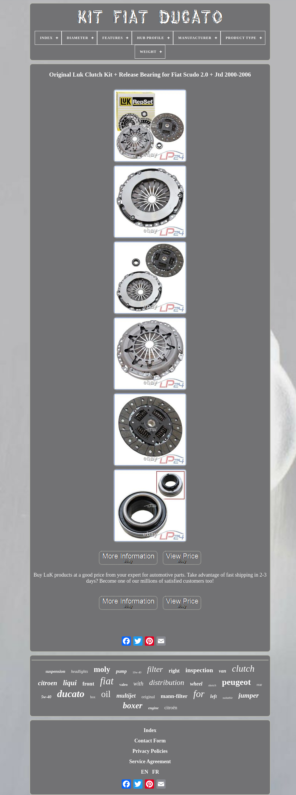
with (138, 683)
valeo (123, 684)
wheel (196, 684)
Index (150, 730)
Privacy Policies (149, 751)
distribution (166, 682)
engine (153, 708)
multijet (126, 695)
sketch (212, 685)
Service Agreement (150, 761)
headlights (79, 671)
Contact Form (150, 741)
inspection (199, 670)
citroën (170, 707)
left (213, 696)
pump (121, 671)
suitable (228, 697)
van (222, 671)
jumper (248, 695)
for (199, 694)
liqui (70, 683)
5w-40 (46, 697)
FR (155, 772)
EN (144, 772)
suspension (55, 671)
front (88, 684)
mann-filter (174, 696)
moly (102, 669)
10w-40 (137, 672)
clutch (243, 668)
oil (106, 694)
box (92, 697)
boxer (133, 705)
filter (155, 669)
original (148, 696)
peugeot (236, 682)
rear (259, 685)
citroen (47, 683)
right (174, 671)
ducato (70, 693)
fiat (107, 681)
